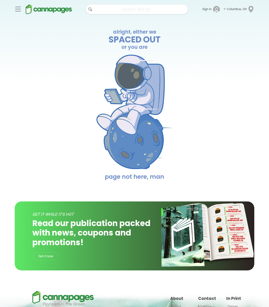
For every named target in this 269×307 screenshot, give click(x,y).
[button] (238, 9)
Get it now (45, 256)
